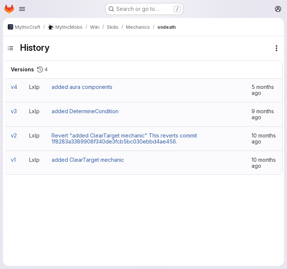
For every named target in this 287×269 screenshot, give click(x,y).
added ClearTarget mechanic (88, 160)
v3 (14, 111)
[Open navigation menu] (22, 9)
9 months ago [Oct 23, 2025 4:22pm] (262, 114)
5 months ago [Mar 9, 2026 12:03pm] (262, 90)
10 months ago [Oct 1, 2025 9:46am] (263, 163)
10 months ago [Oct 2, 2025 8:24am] (263, 138)
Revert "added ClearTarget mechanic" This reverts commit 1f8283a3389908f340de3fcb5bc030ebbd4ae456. (124, 138)
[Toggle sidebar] (10, 48)
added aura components (82, 87)
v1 (13, 160)
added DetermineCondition (85, 111)
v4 (14, 87)
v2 (14, 135)
